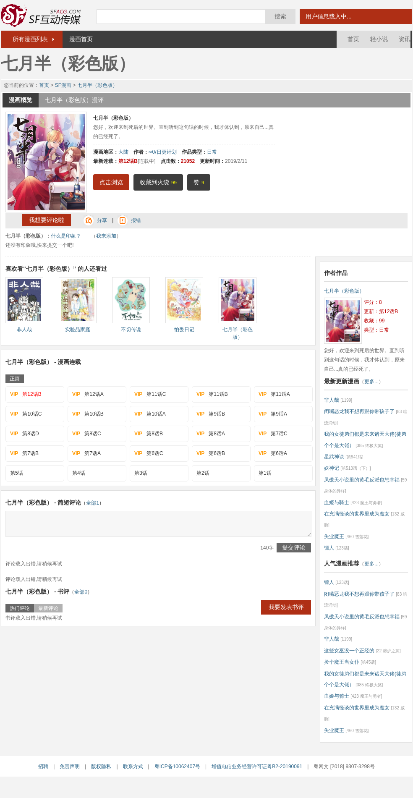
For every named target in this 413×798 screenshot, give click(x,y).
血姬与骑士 (336, 502)
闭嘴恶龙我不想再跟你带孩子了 (359, 411)
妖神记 (331, 468)
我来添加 (106, 236)
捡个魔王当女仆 (341, 662)
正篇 (15, 379)
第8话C (86, 434)
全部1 (92, 503)
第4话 (78, 473)
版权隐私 (101, 766)
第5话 (16, 473)
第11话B (212, 394)
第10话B (88, 414)
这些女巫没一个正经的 (349, 651)
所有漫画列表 (30, 39)
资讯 (404, 39)
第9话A (273, 414)
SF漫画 (63, 85)
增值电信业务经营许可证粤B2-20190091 (257, 766)
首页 (353, 39)
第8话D (24, 434)
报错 (136, 220)
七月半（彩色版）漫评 (74, 100)
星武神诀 (334, 457)
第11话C (150, 394)
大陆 (123, 152)
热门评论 (20, 608)
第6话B (210, 453)
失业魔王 (334, 536)
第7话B (24, 453)
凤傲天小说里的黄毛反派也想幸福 (362, 480)
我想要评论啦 (46, 220)
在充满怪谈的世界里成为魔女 (356, 514)
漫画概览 (20, 100)
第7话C (273, 434)
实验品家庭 (77, 329)
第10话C (26, 414)
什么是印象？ (66, 236)
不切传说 (131, 329)
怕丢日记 (184, 329)
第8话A (210, 434)
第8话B (148, 434)
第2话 (202, 473)
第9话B (210, 414)
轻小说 (379, 39)
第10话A (150, 414)
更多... (371, 382)
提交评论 (294, 547)
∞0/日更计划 (163, 152)
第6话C (148, 453)
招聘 (43, 766)
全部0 (80, 592)
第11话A (274, 394)
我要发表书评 (286, 607)
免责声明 (70, 766)
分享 (102, 220)
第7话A (86, 453)
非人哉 (24, 329)
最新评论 (48, 608)
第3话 (140, 473)
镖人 (329, 548)
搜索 (280, 16)
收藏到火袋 (158, 182)
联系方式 (133, 766)
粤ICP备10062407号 (177, 766)
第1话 (265, 473)
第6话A (273, 453)
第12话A (88, 394)
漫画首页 (81, 39)
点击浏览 (111, 182)
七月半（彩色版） (97, 85)
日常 (212, 152)
